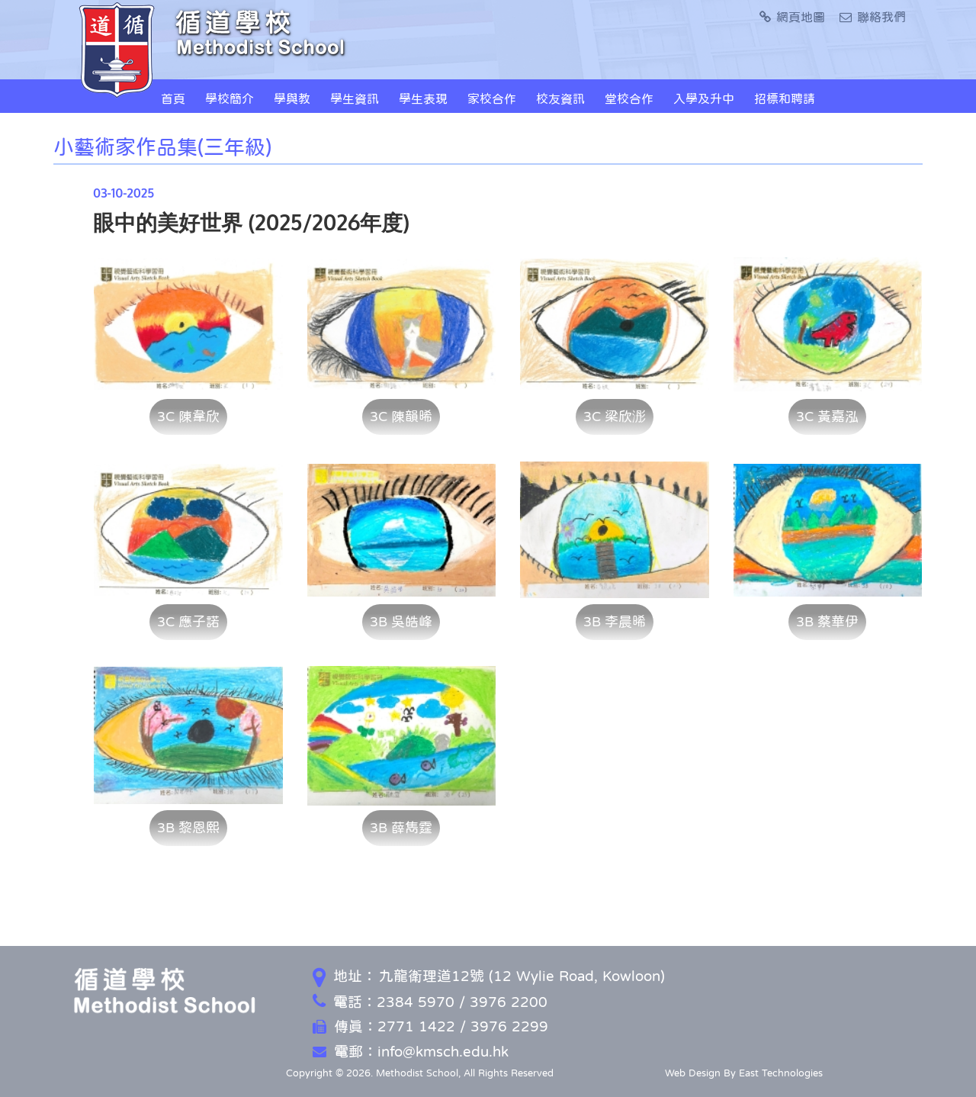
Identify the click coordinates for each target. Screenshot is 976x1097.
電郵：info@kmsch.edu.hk (411, 1051)
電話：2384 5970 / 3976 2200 (430, 1002)
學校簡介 (229, 98)
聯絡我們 (873, 17)
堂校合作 (629, 98)
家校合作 (491, 98)
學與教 (292, 98)
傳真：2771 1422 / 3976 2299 (430, 1026)
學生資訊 (354, 98)
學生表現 (423, 98)
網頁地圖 (792, 17)
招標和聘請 (784, 98)
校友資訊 (560, 98)
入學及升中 (703, 98)
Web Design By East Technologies (744, 1073)
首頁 (173, 98)
